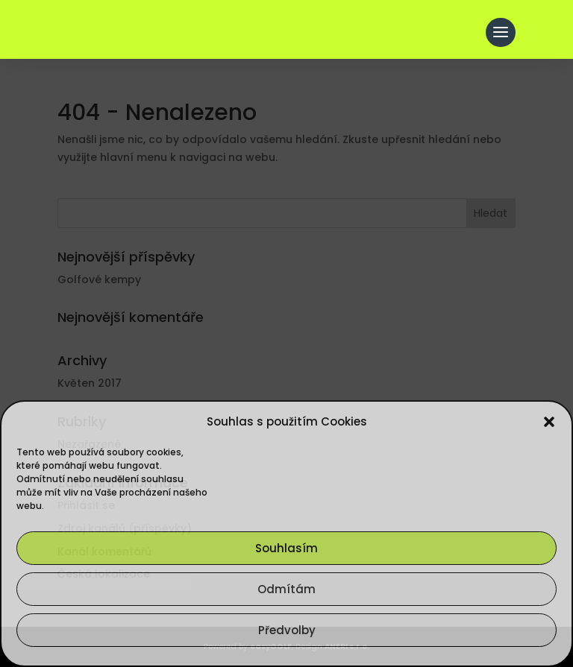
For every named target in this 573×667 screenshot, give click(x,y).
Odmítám (286, 589)
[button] (549, 421)
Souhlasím (286, 548)
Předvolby (287, 630)
